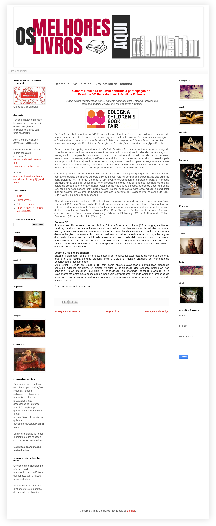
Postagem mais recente (67, 311)
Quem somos (24, 200)
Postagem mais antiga (156, 311)
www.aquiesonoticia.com (26, 166)
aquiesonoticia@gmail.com (28, 176)
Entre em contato (26, 204)
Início (19, 196)
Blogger (131, 510)
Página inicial (19, 71)
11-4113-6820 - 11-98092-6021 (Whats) (30, 209)
